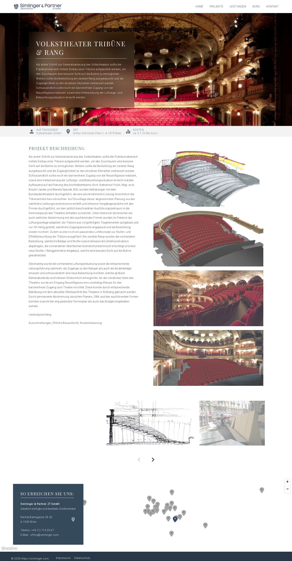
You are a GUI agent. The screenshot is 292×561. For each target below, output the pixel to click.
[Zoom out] (287, 489)
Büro (256, 6)
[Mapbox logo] (9, 548)
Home (200, 6)
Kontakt (272, 6)
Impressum (63, 558)
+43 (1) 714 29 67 (42, 530)
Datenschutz (82, 558)
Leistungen (238, 6)
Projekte (216, 6)
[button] (171, 504)
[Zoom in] (287, 481)
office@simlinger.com (44, 534)
